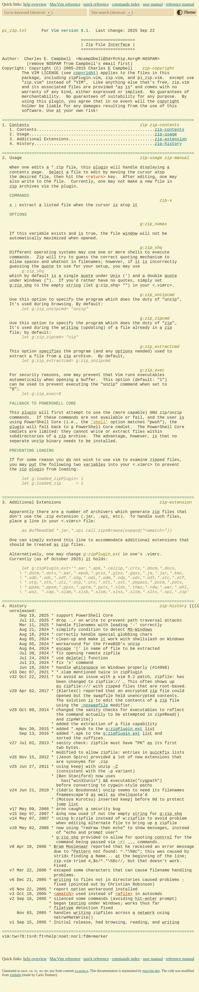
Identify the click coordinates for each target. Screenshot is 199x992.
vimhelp (15, 975)
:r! (121, 842)
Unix (115, 276)
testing (77, 903)
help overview (35, 4)
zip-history (168, 144)
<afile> (124, 894)
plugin (100, 167)
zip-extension (171, 139)
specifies (50, 351)
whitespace (85, 668)
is (127, 87)
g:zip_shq (20, 285)
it (135, 205)
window (130, 234)
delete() (76, 658)
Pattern (82, 852)
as (120, 87)
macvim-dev (151, 971)
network (146, 913)
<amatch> (64, 894)
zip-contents (169, 130)
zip (13, 186)
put (33, 465)
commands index (126, 4)
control (163, 837)
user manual (153, 4)
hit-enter (146, 899)
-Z (115, 767)
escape (63, 649)
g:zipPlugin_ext (123, 729)
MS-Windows (140, 630)
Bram (59, 847)
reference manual (180, 4)
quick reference (96, 4)
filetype (64, 908)
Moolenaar (77, 847)
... (131, 842)
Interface (119, 45)
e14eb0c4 (81, 971)
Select (56, 172)
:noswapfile (94, 705)
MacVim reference (65, 4)
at (58, 111)
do (68, 460)
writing (69, 328)
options (124, 351)
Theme (190, 12)
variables (94, 465)
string (73, 285)
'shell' (99, 422)
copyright (84, 73)
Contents (19, 125)
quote (48, 266)
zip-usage (166, 134)
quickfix (160, 752)
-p (110, 771)
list (150, 729)
